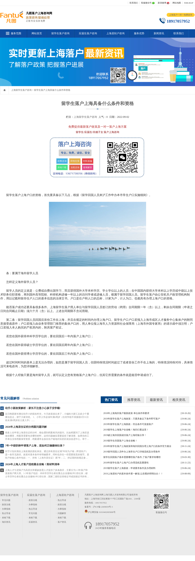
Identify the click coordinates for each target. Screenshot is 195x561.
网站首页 (37, 33)
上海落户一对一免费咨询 (180, 15)
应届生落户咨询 (88, 33)
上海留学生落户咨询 (21, 90)
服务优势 (139, 33)
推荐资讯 (133, 400)
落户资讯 (62, 522)
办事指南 (6, 509)
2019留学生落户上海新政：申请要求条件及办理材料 (129, 468)
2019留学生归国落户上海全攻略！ (120, 440)
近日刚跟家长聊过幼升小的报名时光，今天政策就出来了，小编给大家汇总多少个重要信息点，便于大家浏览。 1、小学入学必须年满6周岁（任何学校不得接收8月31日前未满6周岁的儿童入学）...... (47, 417)
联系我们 (134, 3)
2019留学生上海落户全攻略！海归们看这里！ (126, 430)
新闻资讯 (159, 33)
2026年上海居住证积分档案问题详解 (26, 426)
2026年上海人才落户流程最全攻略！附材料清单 (32, 464)
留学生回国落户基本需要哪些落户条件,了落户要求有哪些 (132, 457)
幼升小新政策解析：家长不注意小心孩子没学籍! (32, 408)
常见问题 (6, 500)
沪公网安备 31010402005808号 (101, 512)
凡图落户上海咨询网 (94, 494)
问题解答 (62, 513)
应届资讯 (33, 522)
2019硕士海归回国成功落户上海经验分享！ (124, 435)
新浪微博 (162, 3)
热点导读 (6, 513)
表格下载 (6, 517)
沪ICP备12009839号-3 (103, 507)
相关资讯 (178, 400)
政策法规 (6, 504)
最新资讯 (156, 400)
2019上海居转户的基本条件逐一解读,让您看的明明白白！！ (133, 473)
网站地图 (176, 3)
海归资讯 (6, 522)
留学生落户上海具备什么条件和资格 (52, 90)
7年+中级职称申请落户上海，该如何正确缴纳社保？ (35, 445)
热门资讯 (111, 400)
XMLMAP (188, 3)
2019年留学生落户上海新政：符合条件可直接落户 (128, 424)
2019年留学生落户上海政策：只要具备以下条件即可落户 (131, 419)
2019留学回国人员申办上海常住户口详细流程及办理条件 (131, 451)
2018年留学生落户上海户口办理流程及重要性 (126, 462)
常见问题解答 (10, 398)
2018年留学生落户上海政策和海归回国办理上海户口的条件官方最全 (137, 446)
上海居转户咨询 (115, 33)
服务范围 (16, 33)
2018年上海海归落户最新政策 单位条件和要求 (126, 413)
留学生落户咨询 (60, 33)
